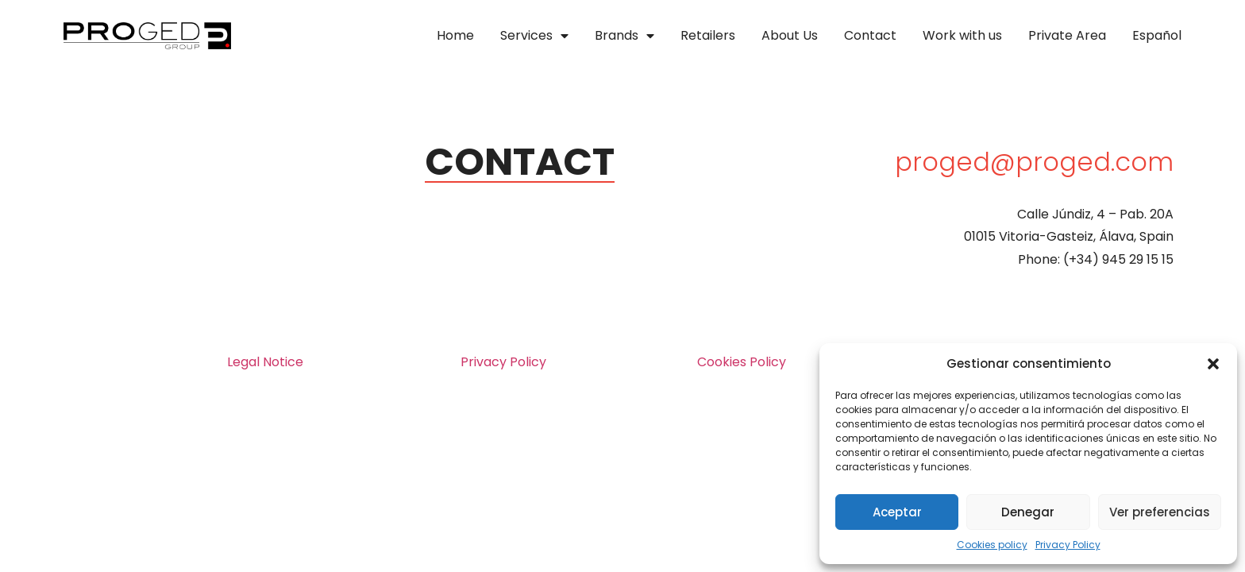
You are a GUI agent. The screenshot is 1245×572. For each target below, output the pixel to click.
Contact (870, 35)
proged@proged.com (1034, 162)
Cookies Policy (741, 362)
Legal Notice (265, 362)
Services (534, 35)
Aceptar (897, 512)
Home (455, 35)
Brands (624, 35)
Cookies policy (992, 544)
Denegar (1027, 512)
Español (1156, 35)
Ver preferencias (1159, 512)
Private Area (1067, 35)
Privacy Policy (1067, 544)
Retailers (707, 35)
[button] (1213, 364)
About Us (789, 35)
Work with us (962, 35)
